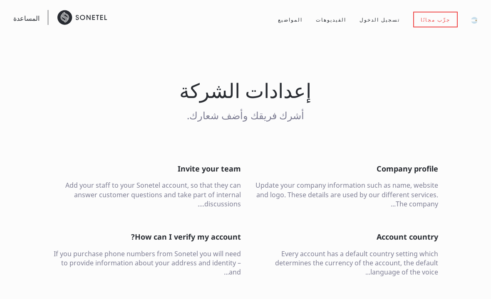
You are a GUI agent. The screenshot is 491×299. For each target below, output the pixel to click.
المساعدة (26, 18)
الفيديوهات (331, 19)
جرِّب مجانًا (435, 19)
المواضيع (290, 19)
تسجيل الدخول (380, 19)
